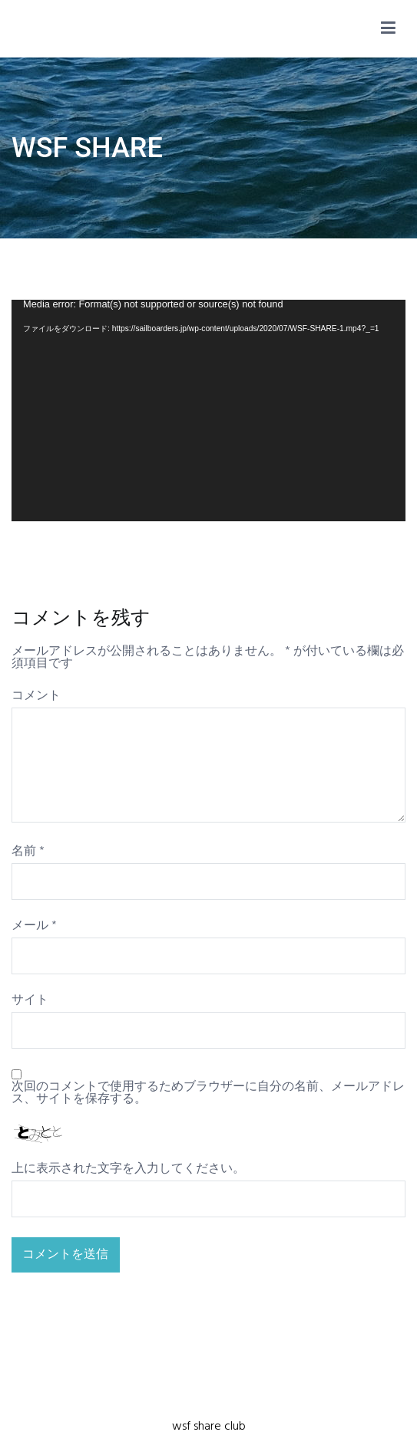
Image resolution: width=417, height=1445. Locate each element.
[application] (208, 410)
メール (34, 926)
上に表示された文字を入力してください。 (128, 1169)
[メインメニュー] (388, 28)
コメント (36, 696)
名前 (28, 852)
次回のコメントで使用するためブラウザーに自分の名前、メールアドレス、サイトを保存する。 (208, 1093)
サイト (30, 1000)
